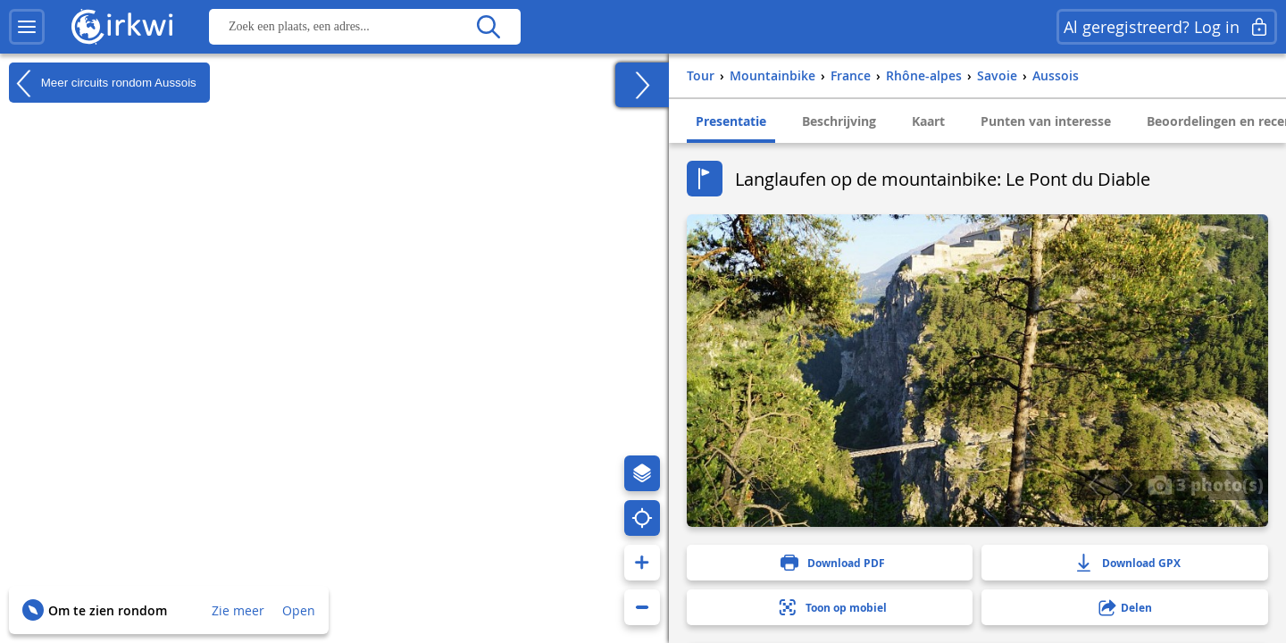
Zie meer (238, 610)
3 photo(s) (1206, 484)
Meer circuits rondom (102, 83)
